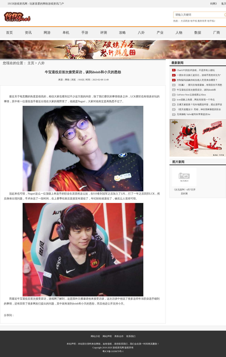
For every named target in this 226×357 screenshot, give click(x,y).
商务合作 (119, 336)
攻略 (122, 32)
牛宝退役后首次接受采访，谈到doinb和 (196, 89)
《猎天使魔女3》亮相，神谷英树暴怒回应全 (199, 109)
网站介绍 (95, 336)
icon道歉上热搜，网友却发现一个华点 (196, 99)
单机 (66, 32)
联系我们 (130, 336)
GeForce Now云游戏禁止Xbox (191, 94)
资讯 (28, 32)
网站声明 (107, 336)
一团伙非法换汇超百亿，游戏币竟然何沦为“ (199, 75)
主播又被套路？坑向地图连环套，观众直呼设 (199, 104)
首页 (9, 32)
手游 (84, 32)
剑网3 (213, 3)
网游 (47, 32)
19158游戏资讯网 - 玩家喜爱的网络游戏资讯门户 (36, 3)
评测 (103, 32)
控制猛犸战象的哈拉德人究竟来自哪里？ (197, 80)
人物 (179, 32)
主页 (30, 63)
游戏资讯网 (118, 347)
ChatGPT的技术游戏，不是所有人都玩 (196, 70)
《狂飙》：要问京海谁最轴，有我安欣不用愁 (199, 85)
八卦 (141, 32)
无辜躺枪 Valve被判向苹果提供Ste (193, 114)
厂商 (216, 32)
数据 (197, 32)
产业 (160, 32)
